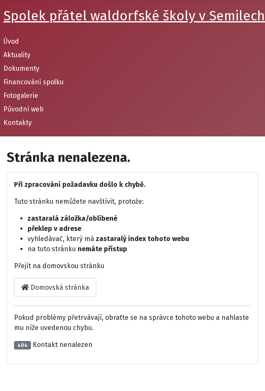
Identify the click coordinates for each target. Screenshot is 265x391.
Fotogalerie (20, 96)
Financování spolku (33, 82)
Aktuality (17, 55)
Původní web (23, 109)
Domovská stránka (55, 287)
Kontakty (17, 123)
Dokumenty (21, 68)
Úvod (11, 41)
